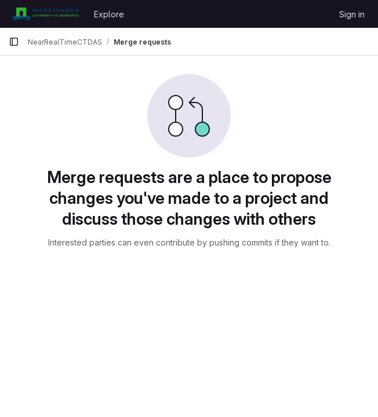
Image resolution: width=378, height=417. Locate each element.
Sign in (352, 14)
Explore (109, 14)
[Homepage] (45, 14)
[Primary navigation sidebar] (14, 41)
